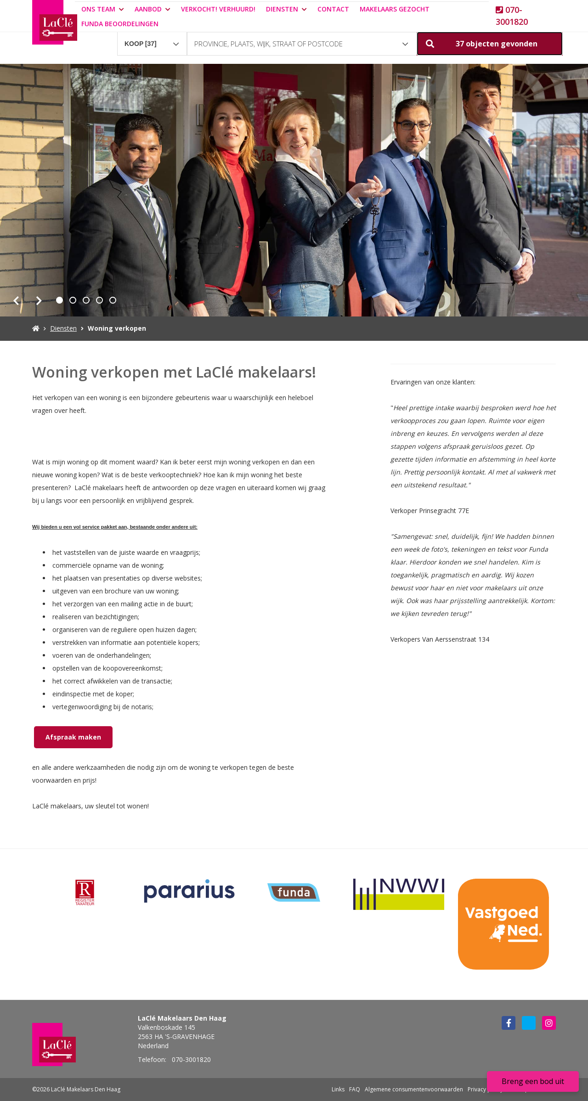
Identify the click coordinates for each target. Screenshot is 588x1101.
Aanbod (152, 9)
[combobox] (152, 39)
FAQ (354, 1089)
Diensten (286, 9)
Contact (333, 9)
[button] (490, 44)
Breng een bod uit (533, 1081)
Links (338, 1089)
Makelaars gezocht (395, 9)
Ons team (102, 9)
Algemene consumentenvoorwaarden (414, 1089)
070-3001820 (512, 15)
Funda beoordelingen (119, 23)
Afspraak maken (73, 737)
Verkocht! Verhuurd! (218, 9)
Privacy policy (485, 1089)
